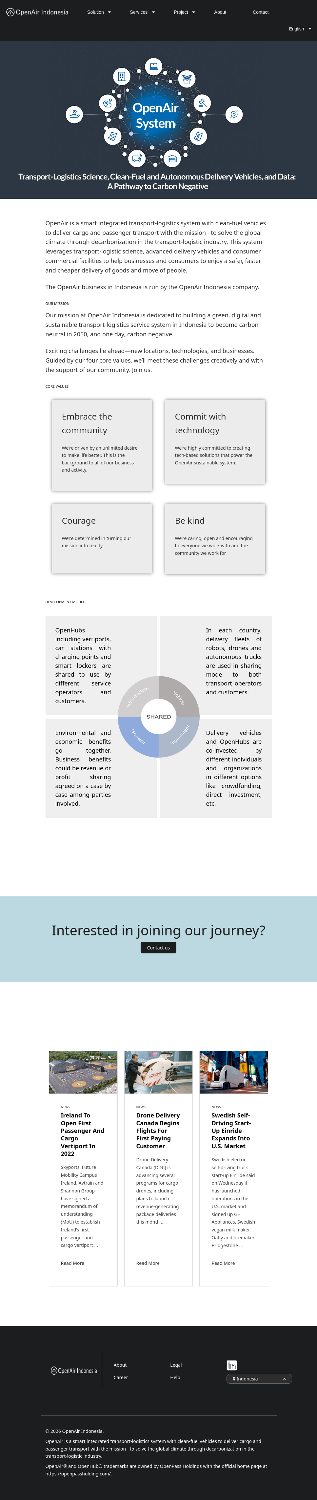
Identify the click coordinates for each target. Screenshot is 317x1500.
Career (121, 1377)
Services (139, 12)
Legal (176, 1365)
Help (175, 1377)
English (296, 28)
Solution (95, 12)
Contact (260, 12)
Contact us (158, 948)
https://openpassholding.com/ (78, 1474)
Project (181, 12)
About (220, 12)
